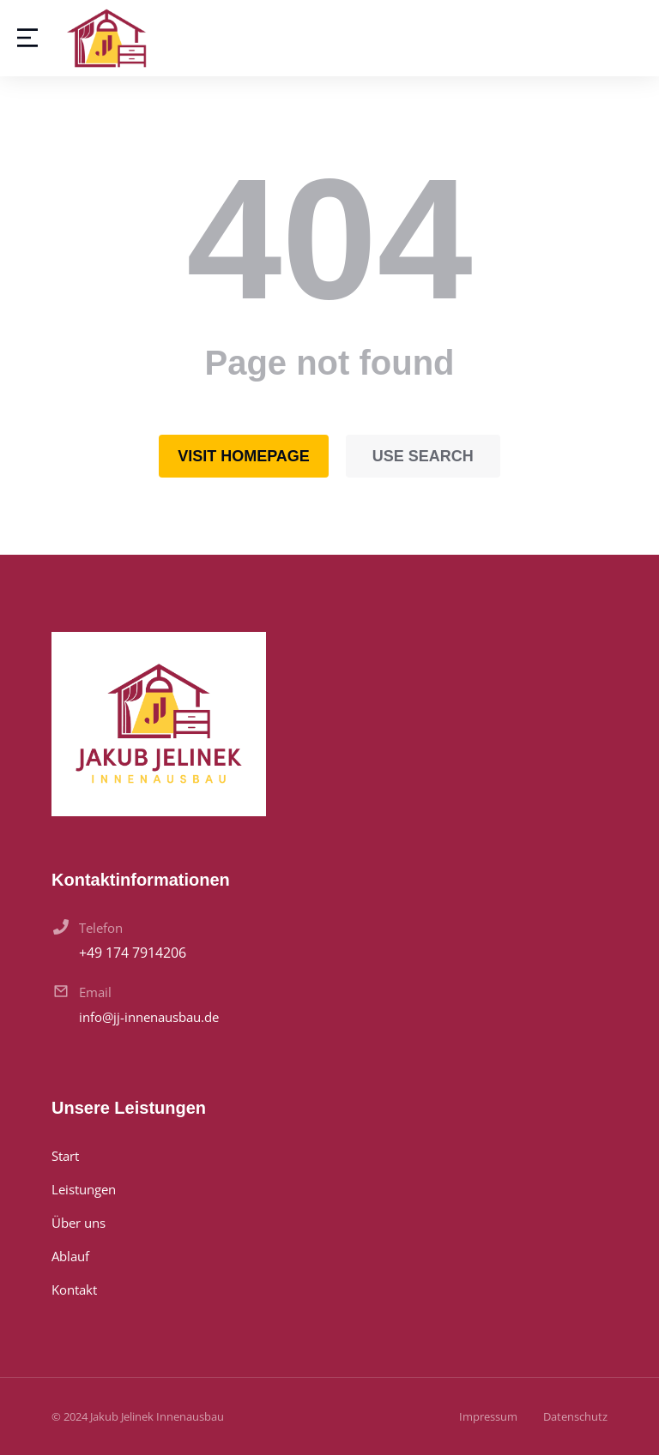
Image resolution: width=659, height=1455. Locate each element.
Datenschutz (575, 1416)
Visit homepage (244, 456)
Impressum (488, 1416)
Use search (423, 456)
